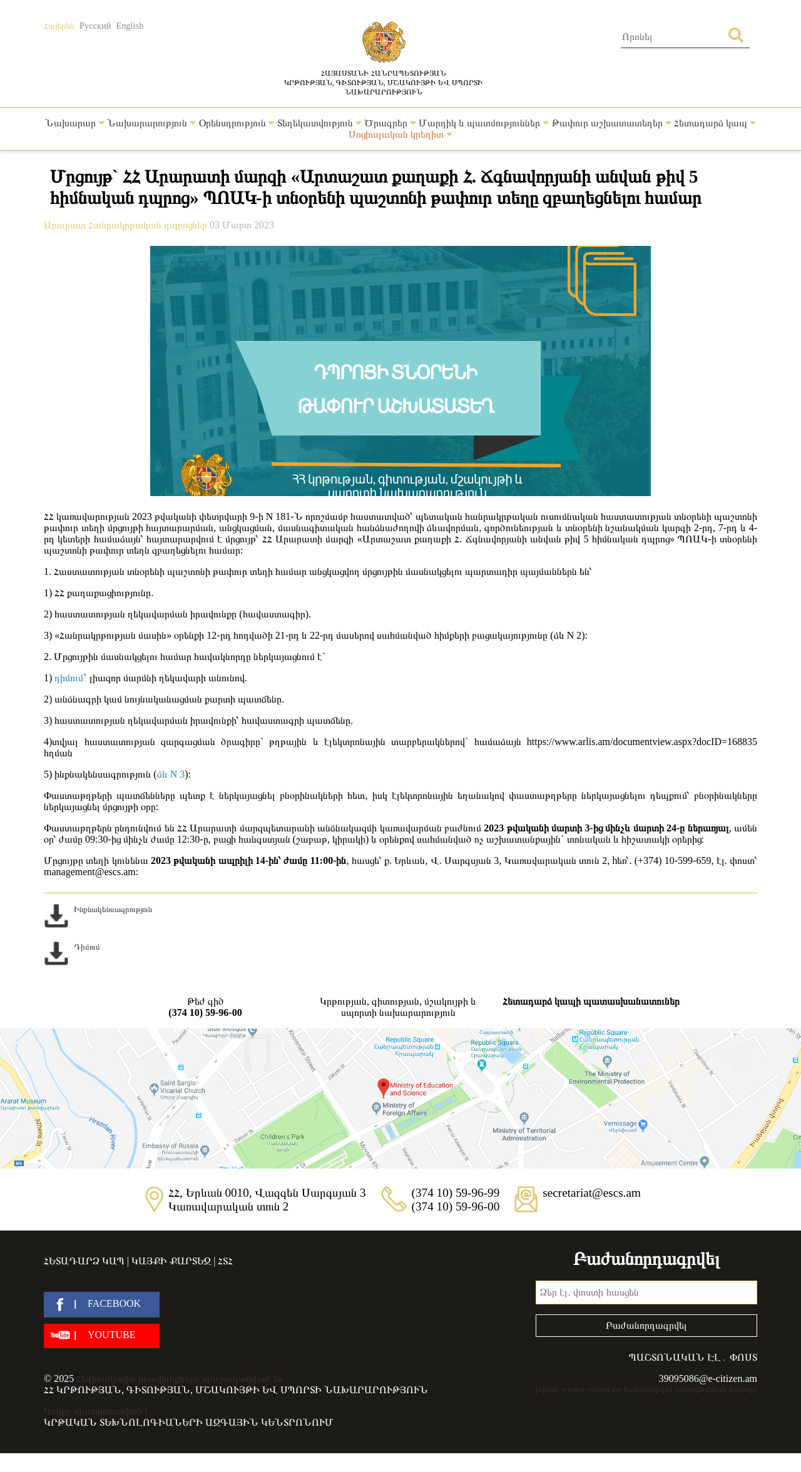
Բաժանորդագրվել (646, 1325)
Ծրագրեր (390, 123)
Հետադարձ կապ (715, 123)
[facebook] (102, 1304)
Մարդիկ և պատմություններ (484, 123)
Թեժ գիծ (205, 1007)
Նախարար (75, 123)
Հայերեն (59, 26)
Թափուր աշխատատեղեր (611, 123)
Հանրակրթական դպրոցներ (149, 225)
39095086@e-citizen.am (708, 1378)
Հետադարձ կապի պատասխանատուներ (591, 1001)
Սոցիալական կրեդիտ (400, 134)
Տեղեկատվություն (319, 123)
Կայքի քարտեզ (171, 1261)
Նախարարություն (151, 123)
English (129, 26)
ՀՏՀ (225, 1261)
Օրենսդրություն (237, 123)
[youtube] (102, 1336)
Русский (95, 26)
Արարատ (66, 225)
